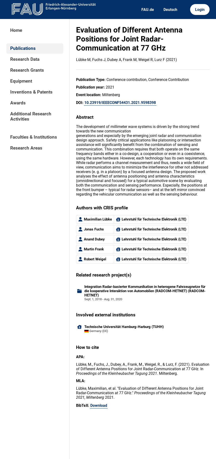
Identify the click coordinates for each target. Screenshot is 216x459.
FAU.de (147, 9)
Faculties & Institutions (33, 137)
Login (200, 9)
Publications (23, 48)
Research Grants (27, 70)
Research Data (24, 59)
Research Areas (26, 148)
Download (98, 405)
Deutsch (170, 9)
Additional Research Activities (30, 116)
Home (16, 30)
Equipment (21, 81)
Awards (18, 103)
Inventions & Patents (31, 92)
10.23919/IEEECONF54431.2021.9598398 (120, 102)
